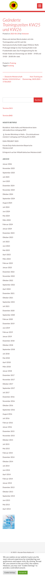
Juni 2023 (6, 246)
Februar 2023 (8, 263)
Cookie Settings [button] (9, 572)
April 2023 (7, 254)
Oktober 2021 (8, 298)
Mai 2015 (6, 448)
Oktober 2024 (8, 194)
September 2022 (9, 285)
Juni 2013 (6, 500)
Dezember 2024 (8, 186)
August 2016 (7, 414)
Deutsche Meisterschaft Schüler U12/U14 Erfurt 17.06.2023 (12, 79)
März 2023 (7, 259)
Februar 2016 (8, 423)
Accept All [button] (22, 572)
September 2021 (9, 302)
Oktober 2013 (8, 492)
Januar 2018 (7, 371)
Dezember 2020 (8, 311)
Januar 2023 (7, 267)
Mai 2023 (6, 250)
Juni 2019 (6, 328)
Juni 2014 (6, 470)
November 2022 (9, 276)
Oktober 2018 (8, 345)
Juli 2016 (6, 418)
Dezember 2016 (8, 397)
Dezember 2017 (8, 375)
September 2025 (9, 173)
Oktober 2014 (8, 461)
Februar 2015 (8, 453)
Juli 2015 (6, 444)
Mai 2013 (6, 505)
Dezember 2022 (8, 272)
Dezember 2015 (8, 431)
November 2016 (9, 401)
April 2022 (7, 289)
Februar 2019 (8, 332)
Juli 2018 (6, 354)
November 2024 (9, 190)
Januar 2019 (7, 336)
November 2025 (9, 168)
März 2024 (7, 220)
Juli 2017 (6, 392)
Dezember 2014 (8, 457)
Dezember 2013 (8, 487)
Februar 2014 (8, 479)
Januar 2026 (7, 164)
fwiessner (25, 34)
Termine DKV (8, 108)
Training (13, 63)
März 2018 (7, 367)
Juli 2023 (6, 242)
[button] (39, 6)
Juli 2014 (6, 466)
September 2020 (9, 315)
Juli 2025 (6, 177)
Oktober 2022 (8, 280)
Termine (6, 115)
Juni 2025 (6, 181)
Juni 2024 (6, 211)
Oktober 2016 (8, 405)
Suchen (38, 100)
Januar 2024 (7, 229)
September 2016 (9, 410)
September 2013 (9, 496)
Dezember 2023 (8, 233)
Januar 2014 (7, 483)
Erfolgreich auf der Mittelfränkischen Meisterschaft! (22, 152)
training (11, 66)
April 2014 (7, 474)
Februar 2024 (8, 224)
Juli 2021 (6, 306)
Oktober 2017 (8, 384)
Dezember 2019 (8, 323)
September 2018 (9, 349)
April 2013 (7, 509)
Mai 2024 (6, 216)
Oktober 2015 (8, 440)
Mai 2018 (6, 358)
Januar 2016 (7, 427)
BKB (10, 115)
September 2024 (9, 198)
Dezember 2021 (8, 293)
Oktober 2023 (8, 237)
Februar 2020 (8, 319)
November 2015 (9, 436)
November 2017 (9, 380)
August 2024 (7, 203)
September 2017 (9, 388)
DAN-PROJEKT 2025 (11, 141)
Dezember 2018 (8, 341)
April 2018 (7, 362)
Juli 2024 (6, 207)
